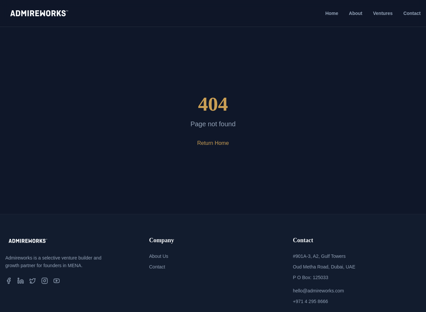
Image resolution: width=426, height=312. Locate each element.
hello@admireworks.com (318, 290)
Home (331, 13)
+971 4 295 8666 (310, 301)
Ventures (383, 13)
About (355, 13)
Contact (412, 13)
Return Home (213, 143)
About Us (158, 256)
